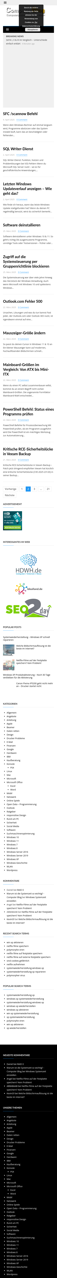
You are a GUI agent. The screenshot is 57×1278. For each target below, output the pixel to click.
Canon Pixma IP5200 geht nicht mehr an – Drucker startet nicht (34, 685)
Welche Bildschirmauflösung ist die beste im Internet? (33, 647)
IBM (9, 756)
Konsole (11, 763)
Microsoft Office (14, 782)
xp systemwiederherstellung (21, 1017)
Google (10, 749)
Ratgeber (11, 811)
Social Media (13, 826)
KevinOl (10, 919)
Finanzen (11, 745)
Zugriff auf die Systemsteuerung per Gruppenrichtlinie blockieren (26, 261)
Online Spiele (13, 800)
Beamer (10, 727)
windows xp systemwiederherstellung (25, 998)
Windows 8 (12, 848)
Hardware (12, 753)
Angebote (11, 716)
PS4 (12, 767)
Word (13, 789)
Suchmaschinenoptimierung (21, 833)
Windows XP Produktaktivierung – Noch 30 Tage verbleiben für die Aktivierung (26, 676)
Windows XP (13, 859)
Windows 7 (12, 844)
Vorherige (10, 489)
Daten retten (13, 731)
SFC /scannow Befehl (20, 113)
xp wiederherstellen (16, 1028)
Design (10, 734)
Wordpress (12, 870)
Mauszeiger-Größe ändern (24, 333)
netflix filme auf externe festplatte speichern (29, 957)
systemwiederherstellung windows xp (25, 968)
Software (11, 829)
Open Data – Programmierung (21, 804)
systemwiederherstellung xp (21, 995)
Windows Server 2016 (17, 851)
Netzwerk (11, 796)
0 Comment (22, 119)
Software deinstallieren (21, 225)
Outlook (11, 807)
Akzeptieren (33, 30)
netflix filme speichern (18, 946)
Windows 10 (13, 837)
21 (48, 489)
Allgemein (11, 712)
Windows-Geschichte (17, 862)
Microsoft (11, 778)
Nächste (9, 495)
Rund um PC (13, 818)
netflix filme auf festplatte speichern (24, 953)
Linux (9, 771)
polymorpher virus (16, 975)
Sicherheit (12, 822)
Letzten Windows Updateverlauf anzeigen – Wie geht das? (27, 189)
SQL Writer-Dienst (18, 149)
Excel (12, 785)
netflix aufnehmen (16, 964)
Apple (9, 723)
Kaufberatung (13, 760)
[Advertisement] (28, 76)
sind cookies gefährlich (18, 960)
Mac (9, 774)
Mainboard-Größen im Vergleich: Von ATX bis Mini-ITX (26, 369)
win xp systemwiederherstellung (23, 1013)
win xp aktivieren (15, 942)
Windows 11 (13, 840)
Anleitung (11, 720)
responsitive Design (16, 815)
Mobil (9, 793)
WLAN (10, 866)
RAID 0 (20, 889)
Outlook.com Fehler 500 (22, 301)
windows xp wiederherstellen (21, 1006)
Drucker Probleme (16, 738)
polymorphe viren (15, 949)
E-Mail (10, 742)
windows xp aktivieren (18, 1009)
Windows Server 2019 (17, 855)
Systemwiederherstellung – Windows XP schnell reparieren (26, 638)
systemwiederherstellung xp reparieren (26, 971)
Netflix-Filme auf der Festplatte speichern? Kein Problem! (31, 661)
